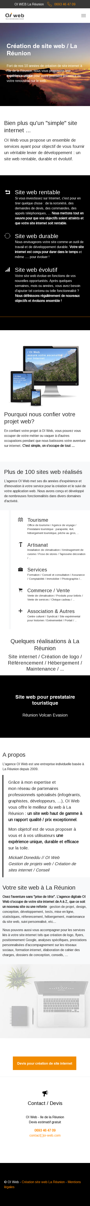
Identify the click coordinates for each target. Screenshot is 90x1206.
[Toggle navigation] (83, 15)
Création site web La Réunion (43, 1182)
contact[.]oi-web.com (45, 1135)
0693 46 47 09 (60, 4)
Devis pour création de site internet (44, 1063)
